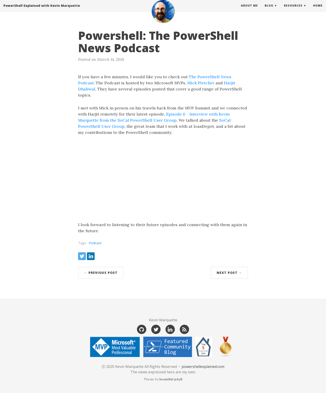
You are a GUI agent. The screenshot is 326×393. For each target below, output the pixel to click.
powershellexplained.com (203, 366)
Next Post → (229, 272)
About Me (249, 10)
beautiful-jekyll (171, 379)
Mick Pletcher (200, 82)
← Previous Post (100, 272)
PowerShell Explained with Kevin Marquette (41, 10)
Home (318, 10)
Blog (269, 10)
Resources (293, 10)
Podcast (95, 243)
